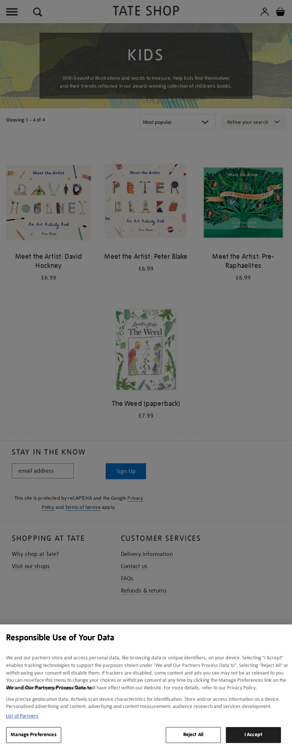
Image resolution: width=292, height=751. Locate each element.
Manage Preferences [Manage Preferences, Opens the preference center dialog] (33, 734)
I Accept (253, 734)
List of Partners (22, 716)
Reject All (193, 734)
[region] (146, 687)
